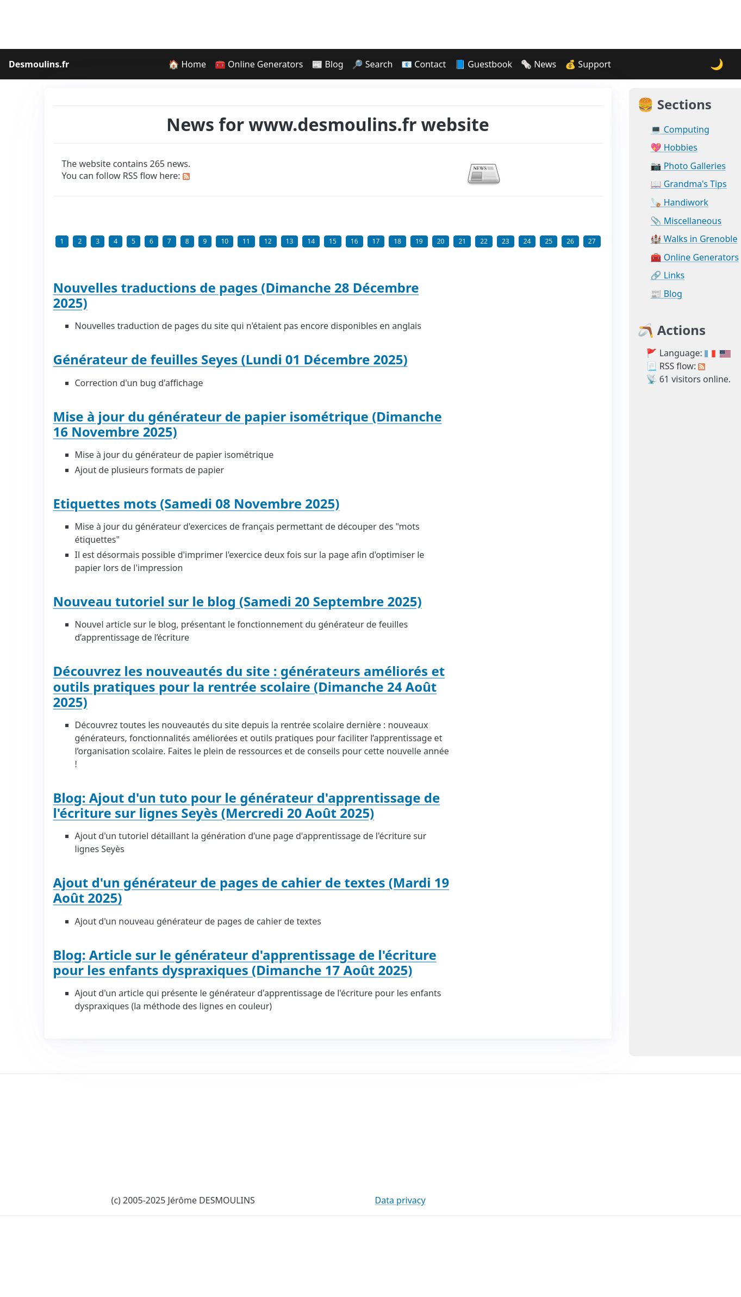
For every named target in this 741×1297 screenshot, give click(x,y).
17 (376, 241)
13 (290, 241)
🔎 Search (372, 64)
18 (397, 241)
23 (505, 241)
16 (354, 241)
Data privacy (400, 1200)
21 (462, 241)
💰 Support (588, 64)
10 (224, 241)
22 (484, 241)
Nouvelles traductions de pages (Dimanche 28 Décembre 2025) (236, 295)
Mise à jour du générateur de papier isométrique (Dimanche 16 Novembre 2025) (247, 423)
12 (268, 241)
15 (333, 241)
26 (570, 241)
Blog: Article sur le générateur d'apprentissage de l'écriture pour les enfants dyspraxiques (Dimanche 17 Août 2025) (245, 962)
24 (527, 241)
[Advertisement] (371, 24)
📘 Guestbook (483, 64)
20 (441, 241)
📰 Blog (327, 64)
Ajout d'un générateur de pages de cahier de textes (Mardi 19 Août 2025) (251, 890)
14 (311, 241)
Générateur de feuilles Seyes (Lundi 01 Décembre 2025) (230, 359)
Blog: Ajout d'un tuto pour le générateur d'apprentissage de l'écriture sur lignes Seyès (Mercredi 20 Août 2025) (246, 805)
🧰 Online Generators (259, 64)
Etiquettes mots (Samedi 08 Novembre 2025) (196, 503)
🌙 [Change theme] (717, 64)
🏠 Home (187, 64)
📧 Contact (423, 64)
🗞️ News (538, 64)
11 (246, 241)
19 (419, 241)
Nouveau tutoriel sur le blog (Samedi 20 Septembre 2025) (237, 601)
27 (592, 241)
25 (548, 241)
